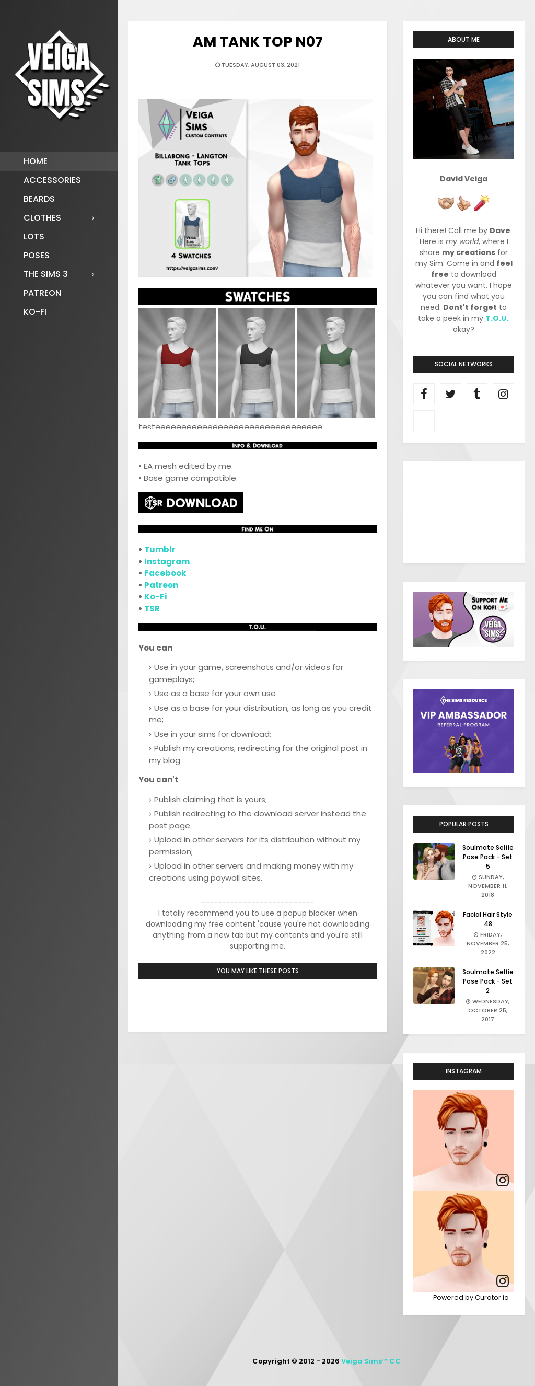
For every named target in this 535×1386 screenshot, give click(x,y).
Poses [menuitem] (37, 255)
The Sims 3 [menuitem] (46, 274)
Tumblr (160, 549)
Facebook (165, 573)
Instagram (167, 561)
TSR (152, 608)
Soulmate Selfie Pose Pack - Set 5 (488, 857)
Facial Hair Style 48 (488, 919)
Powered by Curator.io (471, 1297)
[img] (463, 1140)
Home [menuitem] (36, 161)
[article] (463, 1140)
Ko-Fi (155, 596)
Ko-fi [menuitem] (35, 312)
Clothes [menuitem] (42, 218)
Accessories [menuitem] (52, 180)
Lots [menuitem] (34, 236)
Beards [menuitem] (39, 199)
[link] (502, 1180)
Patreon (161, 585)
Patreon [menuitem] (42, 293)
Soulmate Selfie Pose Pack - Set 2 (488, 981)
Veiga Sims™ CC (371, 1361)
